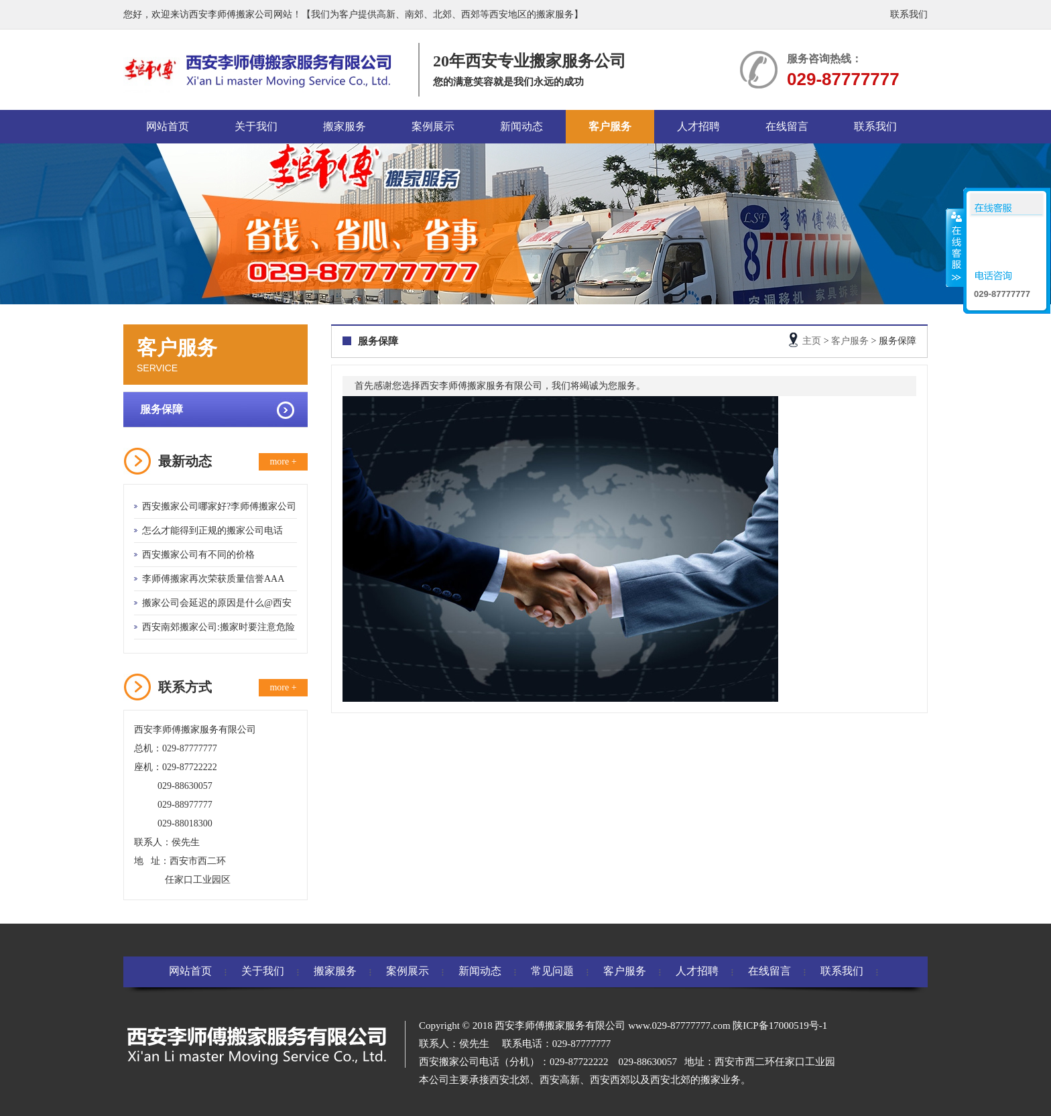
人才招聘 (698, 126)
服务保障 (161, 409)
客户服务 (610, 126)
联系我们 (909, 14)
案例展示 (433, 126)
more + (282, 461)
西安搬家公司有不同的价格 (198, 555)
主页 (811, 341)
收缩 (955, 247)
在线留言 (786, 126)
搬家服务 (344, 126)
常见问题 (552, 971)
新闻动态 (521, 126)
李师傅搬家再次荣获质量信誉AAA (213, 579)
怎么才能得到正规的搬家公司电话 (212, 530)
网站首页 (167, 126)
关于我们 (256, 126)
